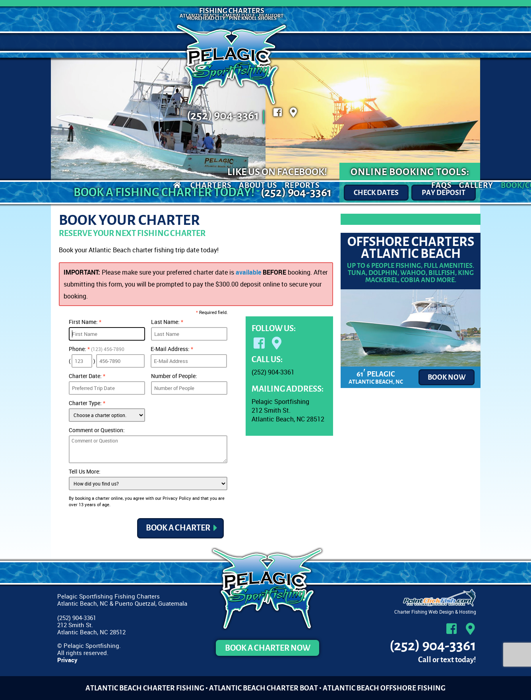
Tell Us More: (85, 471)
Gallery (365, 42)
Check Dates (376, 193)
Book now (447, 377)
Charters (99, 42)
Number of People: (174, 375)
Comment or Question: (97, 430)
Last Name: (167, 321)
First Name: (85, 321)
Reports (190, 42)
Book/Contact (420, 42)
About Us (147, 42)
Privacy (67, 660)
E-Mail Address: (172, 348)
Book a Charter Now (267, 648)
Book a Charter (178, 528)
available (248, 272)
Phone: (96, 348)
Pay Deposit (443, 193)
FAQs (330, 42)
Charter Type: (87, 403)
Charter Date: (87, 375)
